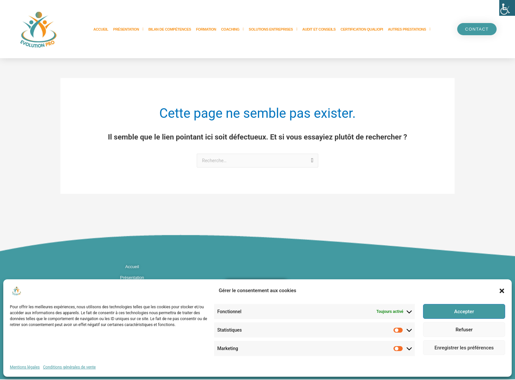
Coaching (232, 29)
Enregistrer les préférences (464, 348)
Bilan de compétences (169, 29)
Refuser (464, 330)
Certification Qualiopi (362, 29)
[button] (502, 291)
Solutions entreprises (273, 29)
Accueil (100, 29)
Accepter (464, 312)
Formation (206, 29)
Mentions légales (25, 367)
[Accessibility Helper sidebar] (507, 8)
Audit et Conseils (319, 29)
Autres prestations (409, 29)
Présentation (128, 29)
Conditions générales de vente (69, 367)
